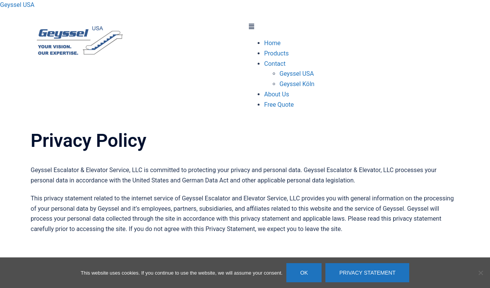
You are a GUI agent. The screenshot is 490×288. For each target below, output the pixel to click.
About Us (276, 94)
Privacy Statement (367, 273)
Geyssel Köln (296, 84)
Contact (275, 63)
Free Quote (279, 104)
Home (272, 43)
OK (304, 273)
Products (276, 53)
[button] (354, 27)
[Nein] (480, 273)
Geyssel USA (17, 4)
